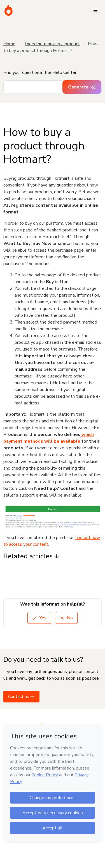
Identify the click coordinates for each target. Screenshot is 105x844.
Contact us (21, 696)
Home (9, 44)
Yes (39, 618)
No (66, 618)
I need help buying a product (52, 44)
